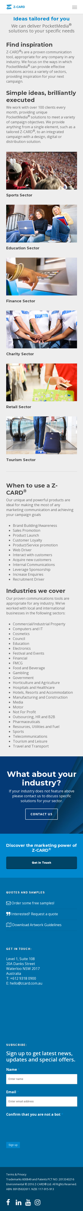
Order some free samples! (33, 903)
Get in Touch (41, 862)
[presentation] (39, 1127)
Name (13, 1069)
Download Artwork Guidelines (37, 924)
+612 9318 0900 (23, 978)
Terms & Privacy (16, 1174)
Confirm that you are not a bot (34, 1114)
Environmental (15, 1184)
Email (12, 1091)
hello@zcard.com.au (26, 983)
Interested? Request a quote (34, 913)
